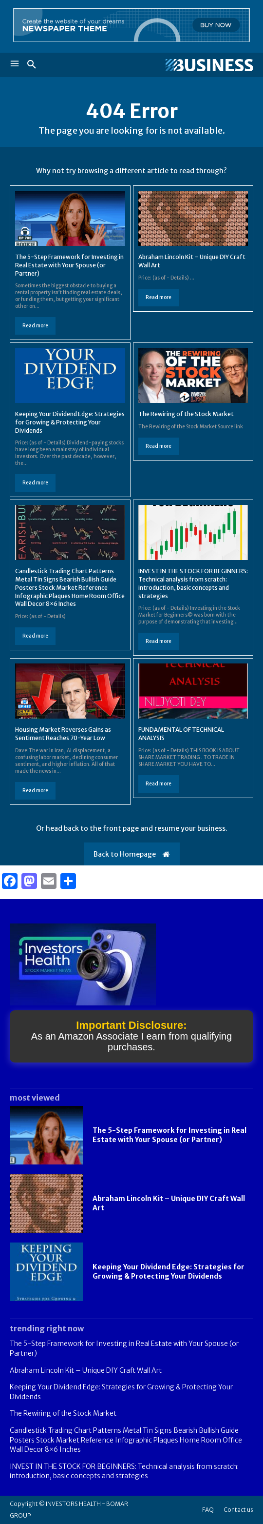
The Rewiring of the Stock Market (186, 414)
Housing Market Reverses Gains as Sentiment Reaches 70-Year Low (63, 734)
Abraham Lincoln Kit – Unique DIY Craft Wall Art (86, 1370)
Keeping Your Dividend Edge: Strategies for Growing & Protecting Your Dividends (70, 422)
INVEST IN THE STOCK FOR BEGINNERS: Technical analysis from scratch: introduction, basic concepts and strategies (124, 1471)
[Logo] (192, 65)
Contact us (238, 1509)
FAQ (208, 1509)
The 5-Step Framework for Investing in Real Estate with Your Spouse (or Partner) (69, 265)
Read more (35, 325)
